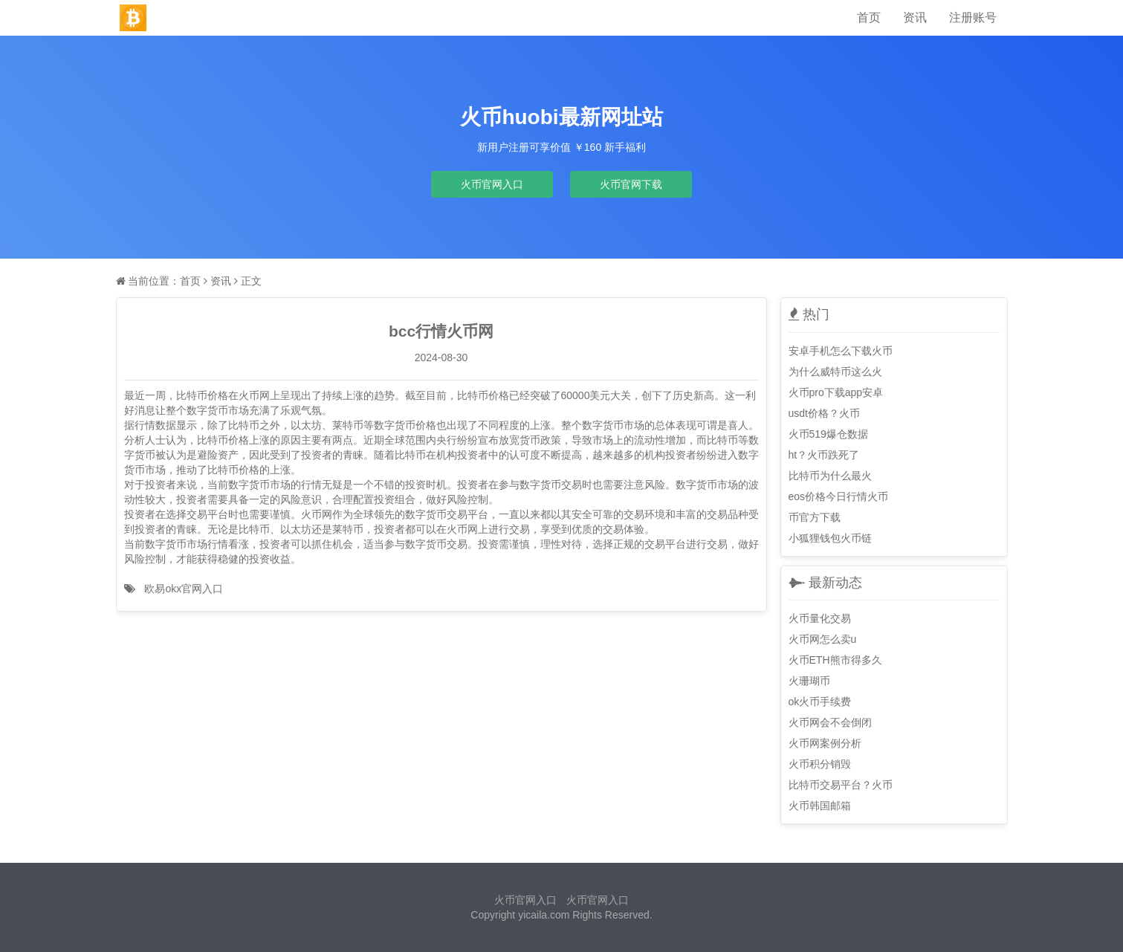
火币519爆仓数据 (828, 434)
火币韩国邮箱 (820, 806)
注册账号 (973, 17)
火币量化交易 (820, 618)
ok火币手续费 (820, 701)
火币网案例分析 (825, 743)
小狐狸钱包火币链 (830, 538)
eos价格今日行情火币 (839, 496)
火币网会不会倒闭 (830, 722)
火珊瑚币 (809, 681)
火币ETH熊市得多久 (835, 660)
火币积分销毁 (820, 764)
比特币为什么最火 (830, 476)
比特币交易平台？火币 (841, 785)
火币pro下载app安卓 (836, 392)
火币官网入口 (492, 184)
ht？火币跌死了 (824, 455)
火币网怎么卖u (823, 639)
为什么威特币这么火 (835, 372)
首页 (869, 17)
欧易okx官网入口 (183, 589)
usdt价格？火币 (824, 413)
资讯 (915, 17)
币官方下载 (815, 517)
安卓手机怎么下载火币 (841, 351)
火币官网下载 (631, 184)
